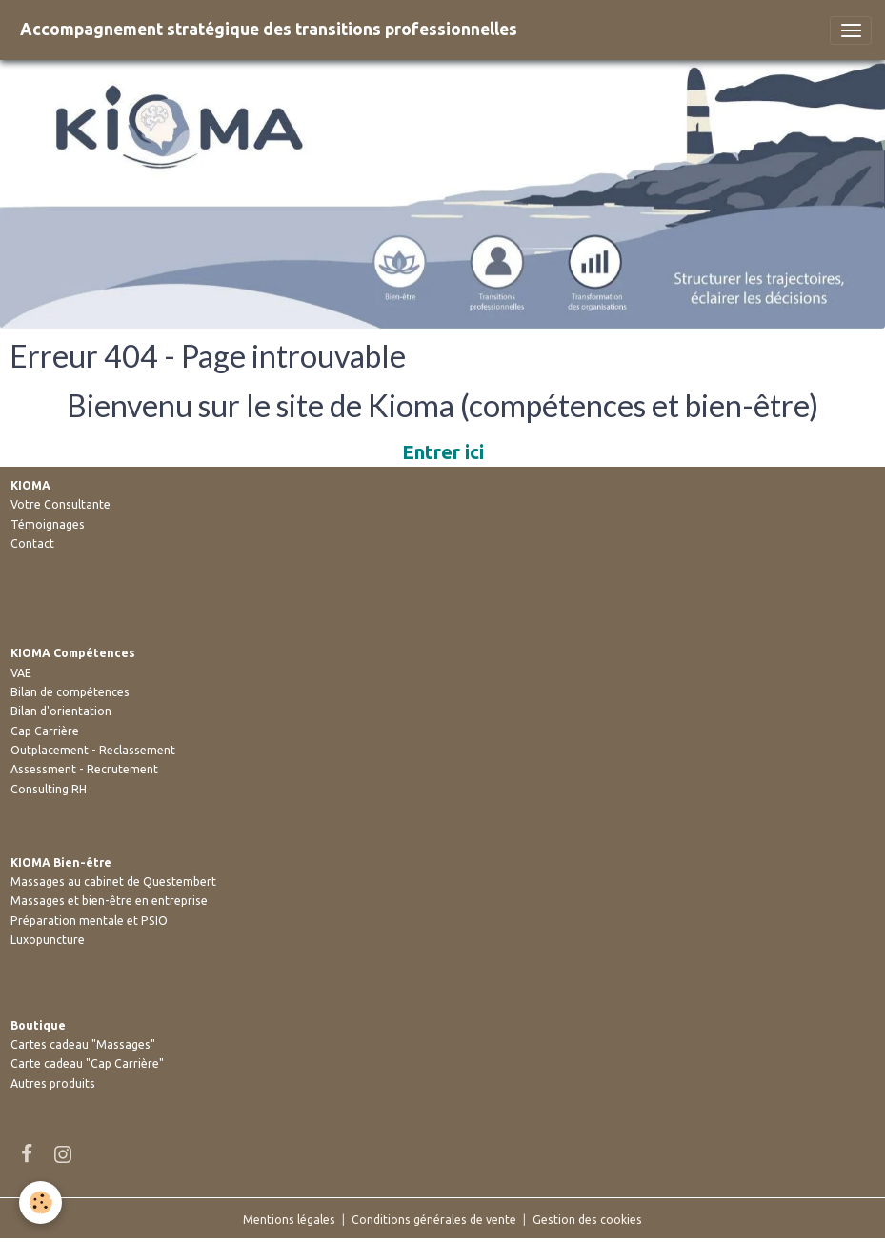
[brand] (268, 30)
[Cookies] (40, 1202)
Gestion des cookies (587, 1219)
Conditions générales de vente (434, 1219)
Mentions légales (289, 1219)
